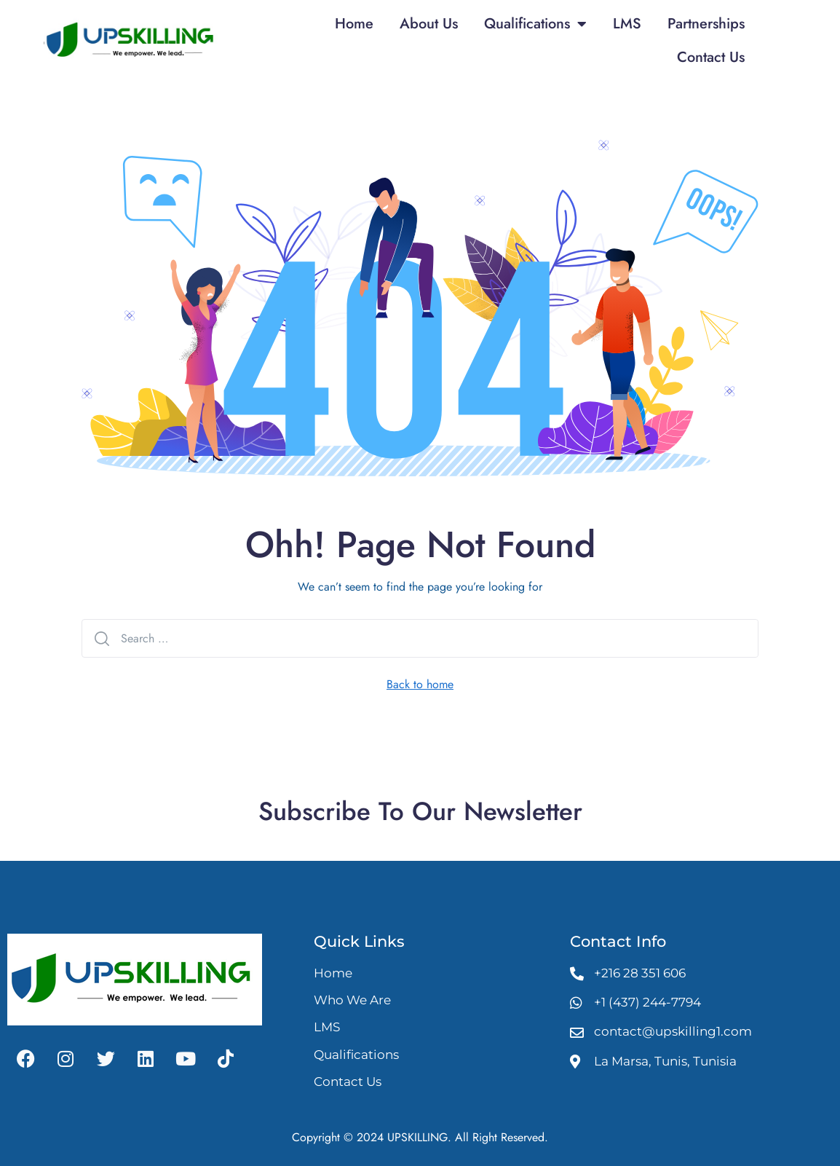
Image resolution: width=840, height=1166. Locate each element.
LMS (627, 23)
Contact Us (711, 57)
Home (354, 23)
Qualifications (535, 24)
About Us (429, 23)
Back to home (420, 684)
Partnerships (706, 23)
